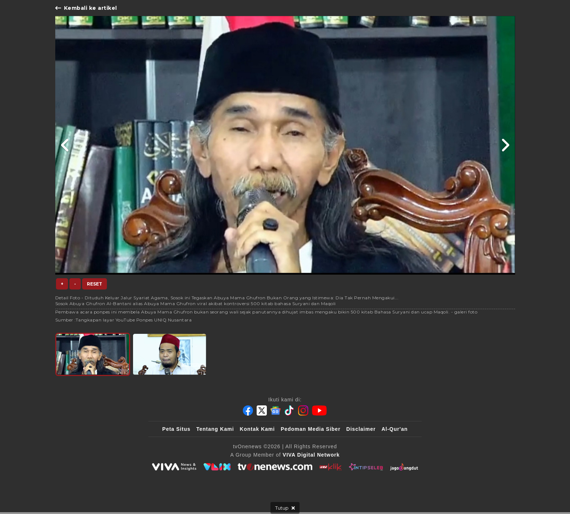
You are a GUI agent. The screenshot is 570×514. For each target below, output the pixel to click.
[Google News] (275, 410)
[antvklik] (331, 466)
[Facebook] (248, 410)
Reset (94, 284)
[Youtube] (319, 410)
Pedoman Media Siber (310, 429)
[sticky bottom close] (285, 508)
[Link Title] (65, 145)
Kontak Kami (257, 429)
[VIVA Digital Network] (311, 455)
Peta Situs (176, 429)
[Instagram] (303, 410)
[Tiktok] (289, 410)
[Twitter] (262, 410)
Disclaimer (361, 429)
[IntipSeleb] (366, 466)
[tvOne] (275, 466)
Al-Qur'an (394, 429)
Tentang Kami (215, 429)
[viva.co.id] (174, 466)
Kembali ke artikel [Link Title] (86, 8)
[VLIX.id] (217, 466)
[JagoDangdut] (404, 466)
